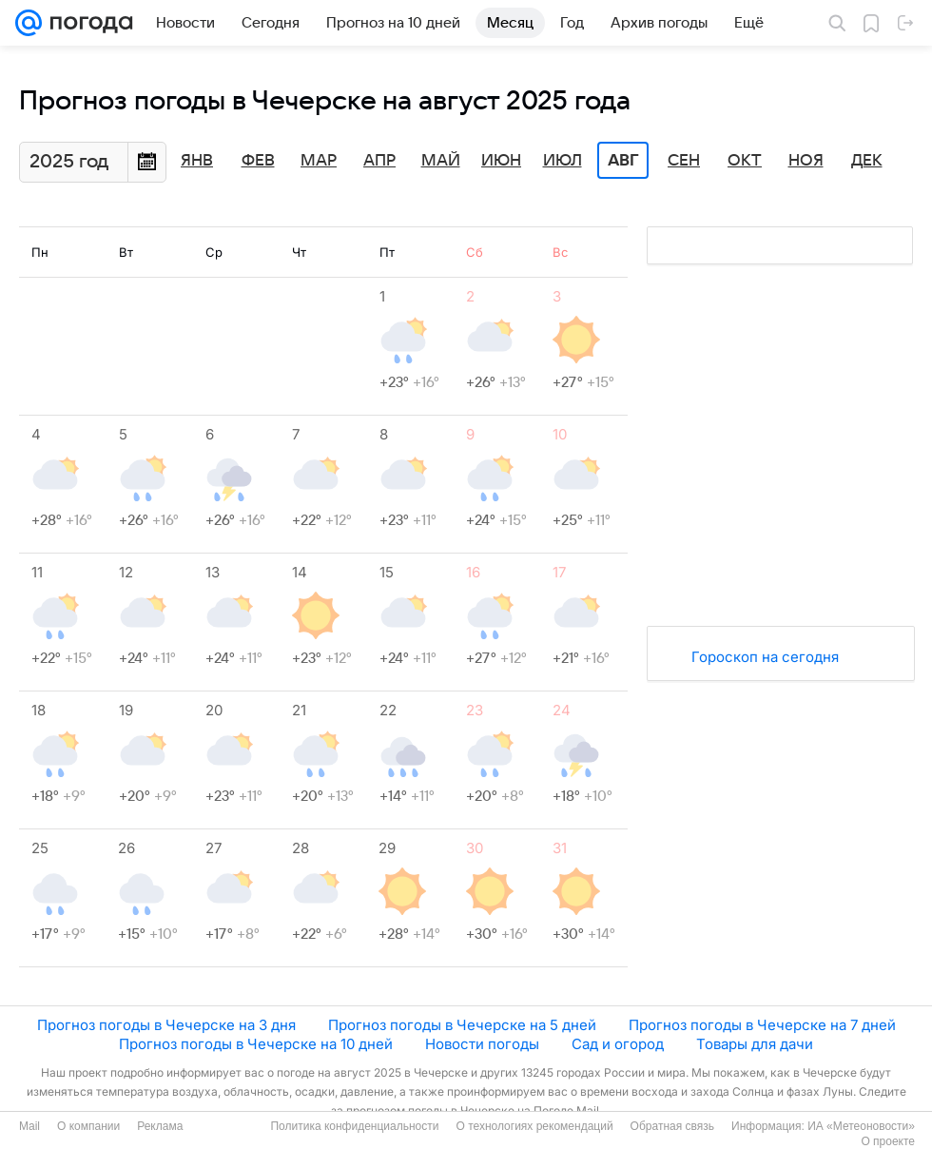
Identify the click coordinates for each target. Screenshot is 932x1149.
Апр (379, 160)
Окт (745, 160)
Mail (29, 1126)
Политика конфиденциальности (354, 1126)
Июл (562, 160)
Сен (684, 160)
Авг (623, 160)
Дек (867, 160)
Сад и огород (618, 1044)
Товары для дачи (754, 1044)
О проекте (888, 1141)
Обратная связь (672, 1126)
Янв (197, 160)
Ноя (806, 160)
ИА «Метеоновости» (861, 1126)
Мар (319, 160)
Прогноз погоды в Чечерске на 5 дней (462, 1025)
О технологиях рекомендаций (534, 1126)
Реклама (160, 1126)
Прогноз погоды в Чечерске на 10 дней (256, 1044)
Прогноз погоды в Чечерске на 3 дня (166, 1025)
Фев (258, 160)
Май (440, 160)
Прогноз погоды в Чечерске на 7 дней (762, 1025)
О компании (88, 1126)
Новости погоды (482, 1044)
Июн (501, 160)
